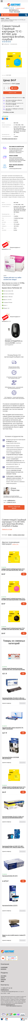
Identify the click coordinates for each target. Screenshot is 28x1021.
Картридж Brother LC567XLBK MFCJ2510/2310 (10, 758)
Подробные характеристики (9, 138)
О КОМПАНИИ (4, 967)
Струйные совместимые (18, 534)
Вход (12, 11)
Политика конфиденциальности (8, 1004)
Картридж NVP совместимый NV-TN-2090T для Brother (12, 728)
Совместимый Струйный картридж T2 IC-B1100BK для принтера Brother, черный (13, 628)
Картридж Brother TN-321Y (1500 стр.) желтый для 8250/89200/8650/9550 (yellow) (13, 818)
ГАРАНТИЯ (3, 979)
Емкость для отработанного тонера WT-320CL (14, 935)
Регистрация (17, 11)
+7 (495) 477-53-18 (11, 502)
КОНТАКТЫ (3, 969)
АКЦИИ (2, 981)
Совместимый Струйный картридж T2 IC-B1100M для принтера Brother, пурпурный (13, 599)
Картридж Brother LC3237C (10, 905)
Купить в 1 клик (12, 92)
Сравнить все (15, 544)
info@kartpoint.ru (15, 10)
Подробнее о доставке (8, 112)
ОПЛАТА (3, 977)
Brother (10, 534)
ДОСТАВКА (3, 976)
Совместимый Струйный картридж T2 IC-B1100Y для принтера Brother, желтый (13, 569)
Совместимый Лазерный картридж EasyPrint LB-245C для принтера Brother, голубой (13, 669)
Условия (18, 83)
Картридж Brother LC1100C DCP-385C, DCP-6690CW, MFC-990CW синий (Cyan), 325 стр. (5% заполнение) (13, 847)
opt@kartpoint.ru (11, 500)
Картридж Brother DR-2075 (10, 875)
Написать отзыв (7, 529)
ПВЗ (24, 97)
